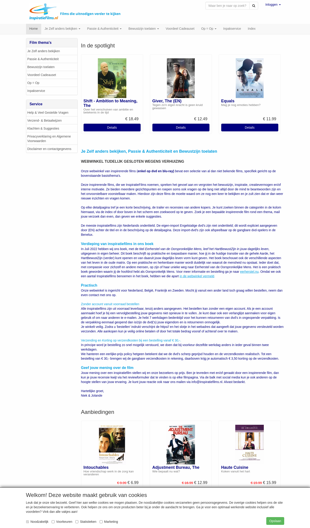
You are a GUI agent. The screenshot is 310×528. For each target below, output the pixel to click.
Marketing (109, 521)
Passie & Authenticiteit (43, 59)
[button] (273, 4)
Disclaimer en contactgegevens (49, 149)
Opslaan (275, 521)
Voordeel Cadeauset (41, 75)
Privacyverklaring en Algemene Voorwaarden (49, 139)
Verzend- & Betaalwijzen (44, 121)
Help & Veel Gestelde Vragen (48, 113)
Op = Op (33, 83)
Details (112, 128)
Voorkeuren (62, 521)
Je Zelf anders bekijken (43, 51)
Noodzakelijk (37, 521)
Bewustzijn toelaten (41, 67)
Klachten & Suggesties (43, 129)
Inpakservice (36, 91)
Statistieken (85, 521)
